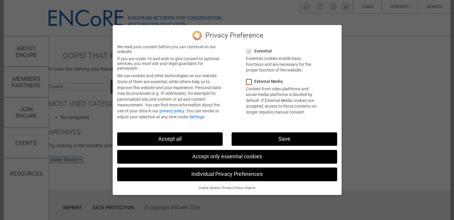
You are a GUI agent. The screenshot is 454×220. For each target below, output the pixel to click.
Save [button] (284, 134)
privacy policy (171, 105)
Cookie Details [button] (209, 183)
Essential (261, 46)
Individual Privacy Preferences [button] (227, 169)
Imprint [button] (250, 183)
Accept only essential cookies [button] (227, 151)
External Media (266, 76)
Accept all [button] (170, 134)
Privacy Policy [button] (232, 183)
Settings (196, 111)
